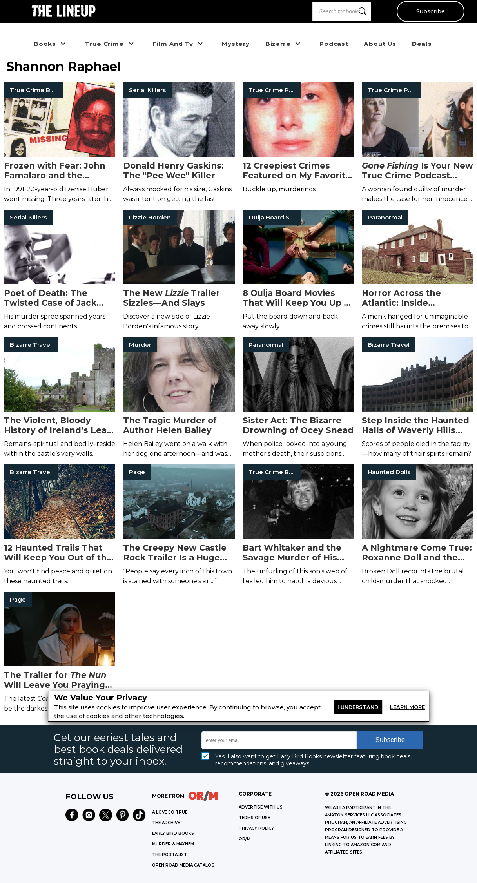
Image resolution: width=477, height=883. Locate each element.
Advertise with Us (261, 807)
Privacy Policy (256, 828)
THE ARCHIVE (166, 822)
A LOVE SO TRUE (169, 812)
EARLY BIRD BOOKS (173, 833)
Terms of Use (254, 817)
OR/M (244, 838)
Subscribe (430, 11)
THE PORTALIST (169, 854)
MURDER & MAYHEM (173, 844)
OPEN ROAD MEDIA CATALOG (183, 865)
